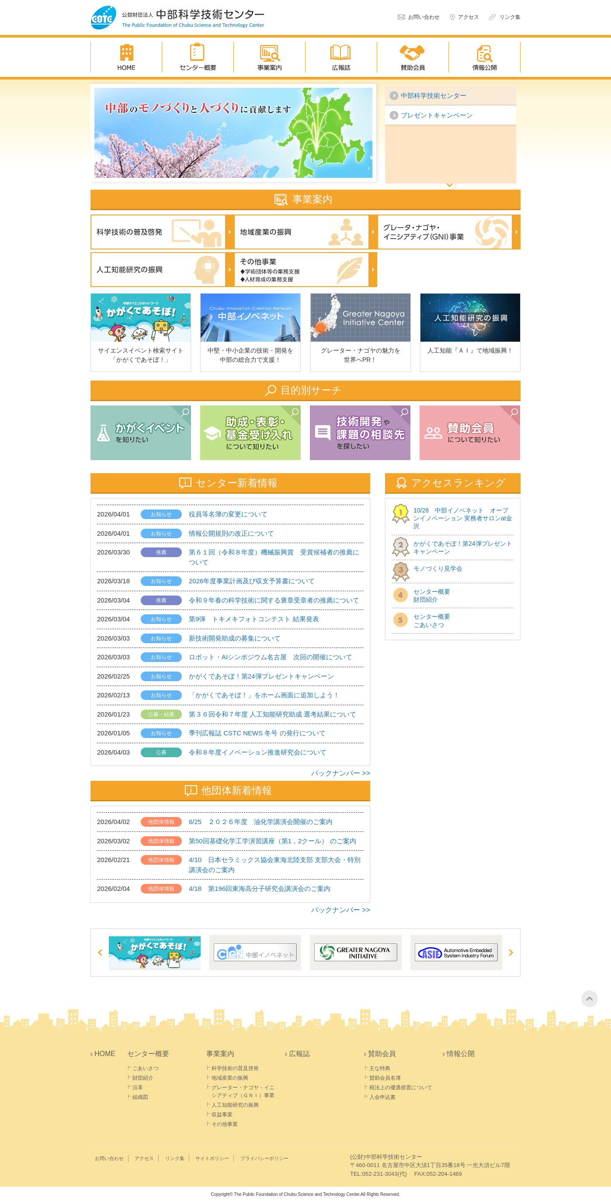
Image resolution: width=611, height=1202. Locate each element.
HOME (126, 57)
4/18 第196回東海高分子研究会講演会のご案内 (259, 888)
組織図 (140, 1097)
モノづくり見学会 (437, 568)
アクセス (468, 17)
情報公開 (485, 57)
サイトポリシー (212, 1158)
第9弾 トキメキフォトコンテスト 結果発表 (254, 619)
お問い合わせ (424, 17)
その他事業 (305, 269)
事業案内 (270, 57)
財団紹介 (142, 1078)
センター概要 (198, 57)
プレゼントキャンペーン (437, 115)
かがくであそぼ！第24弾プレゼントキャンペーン (261, 676)
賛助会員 (413, 57)
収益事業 (222, 1115)
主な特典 (379, 1068)
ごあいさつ (145, 1068)
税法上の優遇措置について (400, 1087)
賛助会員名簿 (385, 1078)
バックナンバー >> (340, 773)
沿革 (137, 1087)
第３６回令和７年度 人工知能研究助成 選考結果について (272, 714)
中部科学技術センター (433, 95)
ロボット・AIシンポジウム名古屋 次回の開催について (270, 657)
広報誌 (341, 57)
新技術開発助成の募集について (235, 638)
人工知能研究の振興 (162, 269)
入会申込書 (382, 1097)
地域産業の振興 (305, 232)
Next (510, 953)
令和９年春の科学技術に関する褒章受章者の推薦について (274, 600)
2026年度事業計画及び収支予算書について (252, 581)
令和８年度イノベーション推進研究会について (257, 752)
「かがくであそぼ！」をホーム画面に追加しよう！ (264, 695)
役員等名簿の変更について (228, 514)
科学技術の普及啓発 (162, 232)
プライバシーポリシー (264, 1158)
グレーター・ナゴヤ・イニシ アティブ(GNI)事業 (449, 232)
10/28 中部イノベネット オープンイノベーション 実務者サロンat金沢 (462, 518)
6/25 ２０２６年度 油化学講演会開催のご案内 (261, 821)
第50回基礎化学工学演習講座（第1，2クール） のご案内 (272, 841)
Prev (101, 953)
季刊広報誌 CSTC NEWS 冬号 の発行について (257, 733)
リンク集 (510, 17)
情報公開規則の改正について (231, 533)
